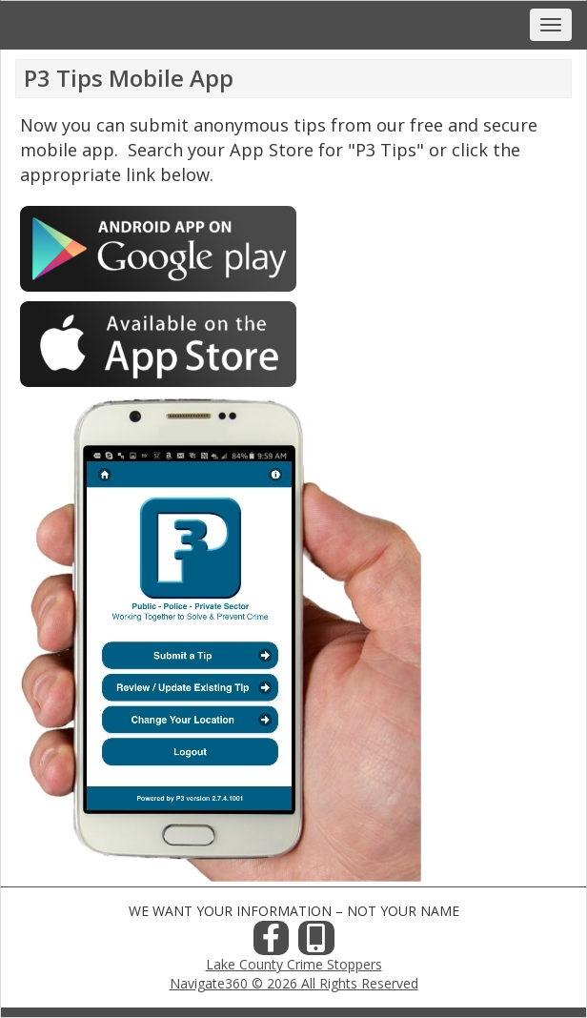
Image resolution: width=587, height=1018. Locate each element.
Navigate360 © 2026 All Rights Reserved (294, 983)
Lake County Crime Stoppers (294, 964)
